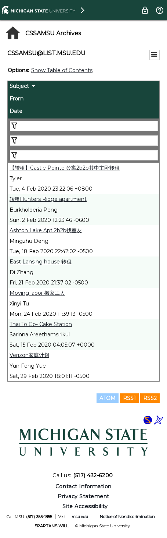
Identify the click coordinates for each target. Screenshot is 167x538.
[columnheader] (83, 87)
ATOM (107, 398)
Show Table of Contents (61, 70)
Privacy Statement (83, 496)
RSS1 (129, 398)
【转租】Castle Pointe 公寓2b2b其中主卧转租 (65, 167)
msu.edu (80, 516)
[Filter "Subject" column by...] (84, 126)
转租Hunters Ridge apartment (48, 199)
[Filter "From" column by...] (84, 140)
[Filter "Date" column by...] (84, 155)
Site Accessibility (85, 506)
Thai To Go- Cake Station (41, 324)
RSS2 (150, 398)
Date (16, 111)
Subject (19, 86)
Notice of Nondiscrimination (127, 516)
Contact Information (83, 486)
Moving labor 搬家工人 (37, 293)
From (16, 98)
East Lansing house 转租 (41, 261)
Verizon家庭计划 (29, 355)
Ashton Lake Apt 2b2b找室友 (46, 230)
